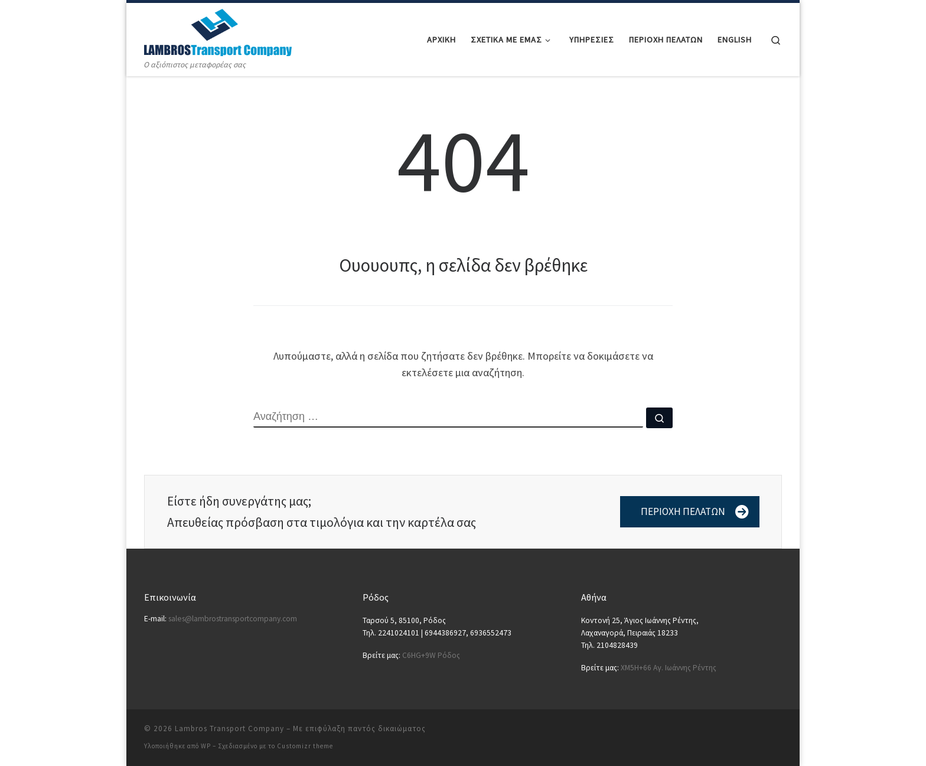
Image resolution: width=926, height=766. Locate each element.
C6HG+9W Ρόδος (431, 655)
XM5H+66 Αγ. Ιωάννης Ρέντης (668, 668)
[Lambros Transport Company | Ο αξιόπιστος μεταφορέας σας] (218, 30)
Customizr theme (305, 746)
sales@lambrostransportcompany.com (232, 619)
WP (206, 746)
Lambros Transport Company (229, 728)
